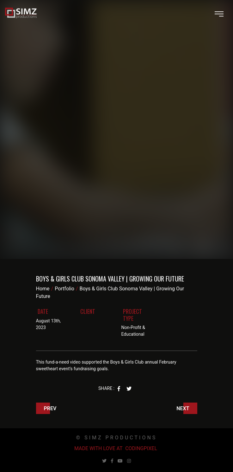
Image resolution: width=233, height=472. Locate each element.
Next (182, 408)
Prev (50, 408)
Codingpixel (141, 448)
